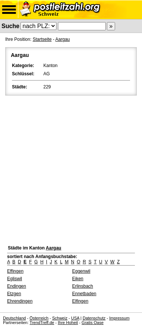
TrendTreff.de (42, 322)
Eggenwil (81, 271)
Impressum (119, 318)
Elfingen (80, 301)
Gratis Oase (92, 322)
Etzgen (14, 293)
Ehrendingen (20, 301)
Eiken (77, 278)
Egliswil (14, 278)
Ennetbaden (84, 293)
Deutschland (14, 318)
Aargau (62, 39)
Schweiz (59, 318)
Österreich (39, 318)
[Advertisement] (71, 168)
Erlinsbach (82, 286)
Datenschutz (94, 318)
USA (75, 318)
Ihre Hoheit (68, 322)
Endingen (16, 286)
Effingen (15, 271)
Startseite (42, 39)
